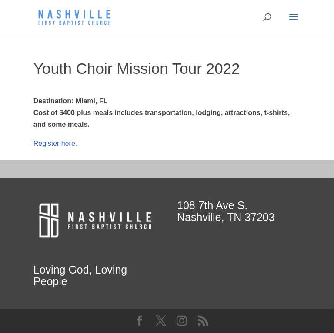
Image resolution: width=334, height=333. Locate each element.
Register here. (55, 143)
